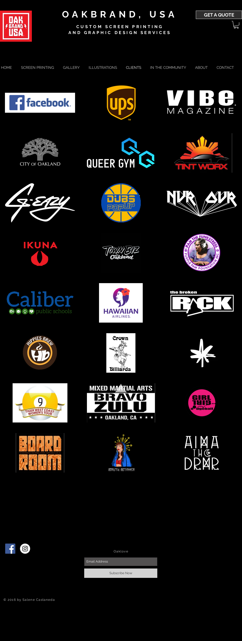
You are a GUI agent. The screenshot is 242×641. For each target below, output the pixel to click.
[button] (236, 25)
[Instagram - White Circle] (25, 549)
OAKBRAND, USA (119, 14)
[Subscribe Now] (120, 573)
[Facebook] (10, 549)
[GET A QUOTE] (219, 15)
